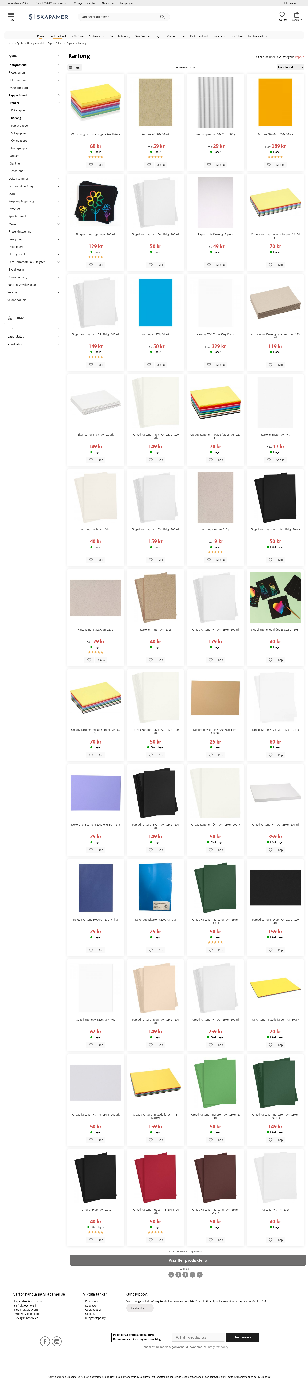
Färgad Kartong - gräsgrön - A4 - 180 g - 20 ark (215, 1116)
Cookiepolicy (93, 1309)
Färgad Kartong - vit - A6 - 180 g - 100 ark (155, 234)
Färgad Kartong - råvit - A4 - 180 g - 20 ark (215, 824)
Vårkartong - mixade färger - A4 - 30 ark (275, 1019)
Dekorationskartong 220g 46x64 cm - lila (95, 824)
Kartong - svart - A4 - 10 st (95, 1209)
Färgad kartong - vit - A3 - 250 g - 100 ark (275, 824)
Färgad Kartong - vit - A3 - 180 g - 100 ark (215, 1019)
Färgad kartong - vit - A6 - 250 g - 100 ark (96, 1114)
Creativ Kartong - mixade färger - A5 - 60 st (95, 731)
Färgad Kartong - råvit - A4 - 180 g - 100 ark (155, 436)
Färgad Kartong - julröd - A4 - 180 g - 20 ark (155, 1211)
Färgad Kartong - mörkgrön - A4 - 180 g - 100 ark (275, 1116)
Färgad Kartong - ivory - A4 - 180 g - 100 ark (155, 1021)
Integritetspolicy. (218, 1347)
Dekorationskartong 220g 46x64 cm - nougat (215, 731)
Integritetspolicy (95, 1318)
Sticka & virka (96, 36)
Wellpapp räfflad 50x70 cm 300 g (215, 134)
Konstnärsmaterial (258, 36)
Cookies (90, 1314)
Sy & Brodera (142, 36)
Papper (299, 57)
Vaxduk (171, 36)
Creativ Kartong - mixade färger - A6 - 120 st (215, 436)
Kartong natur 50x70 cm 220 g (96, 629)
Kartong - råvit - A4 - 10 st (96, 529)
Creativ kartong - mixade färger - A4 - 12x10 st (155, 1116)
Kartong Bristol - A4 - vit (275, 434)
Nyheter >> (108, 3)
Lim (183, 36)
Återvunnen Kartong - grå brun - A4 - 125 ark (275, 336)
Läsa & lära (236, 36)
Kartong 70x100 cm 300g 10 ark (215, 334)
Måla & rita (78, 36)
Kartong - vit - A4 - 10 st (275, 1209)
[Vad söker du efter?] (124, 17)
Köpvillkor (91, 1305)
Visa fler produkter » (188, 1260)
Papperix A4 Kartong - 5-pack (215, 234)
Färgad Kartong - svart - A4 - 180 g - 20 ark (275, 529)
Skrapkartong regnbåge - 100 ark (96, 234)
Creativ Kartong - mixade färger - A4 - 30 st (275, 236)
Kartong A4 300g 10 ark (155, 134)
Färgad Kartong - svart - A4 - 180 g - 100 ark (155, 826)
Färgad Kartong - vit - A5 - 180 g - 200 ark (155, 529)
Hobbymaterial (57, 36)
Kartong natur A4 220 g (215, 529)
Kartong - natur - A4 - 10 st (155, 629)
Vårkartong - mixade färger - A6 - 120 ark (95, 134)
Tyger (158, 36)
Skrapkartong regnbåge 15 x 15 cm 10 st (275, 629)
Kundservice (92, 1301)
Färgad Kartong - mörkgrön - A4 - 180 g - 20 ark (215, 921)
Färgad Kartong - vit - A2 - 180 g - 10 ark (275, 729)
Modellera (219, 36)
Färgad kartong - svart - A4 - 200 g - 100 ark (275, 921)
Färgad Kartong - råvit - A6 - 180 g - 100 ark (155, 731)
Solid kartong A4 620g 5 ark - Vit (95, 1019)
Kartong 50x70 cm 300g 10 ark (275, 134)
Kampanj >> (126, 3)
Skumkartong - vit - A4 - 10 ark (96, 434)
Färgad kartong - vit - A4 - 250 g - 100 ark (215, 629)
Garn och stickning (120, 36)
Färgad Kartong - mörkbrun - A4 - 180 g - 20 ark (215, 1211)
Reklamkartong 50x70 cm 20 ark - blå (95, 919)
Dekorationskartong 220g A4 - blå (155, 919)
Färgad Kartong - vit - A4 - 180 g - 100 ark (96, 334)
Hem (10, 43)
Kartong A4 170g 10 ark (155, 334)
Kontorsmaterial (199, 36)
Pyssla (40, 36)
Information (290, 3)
